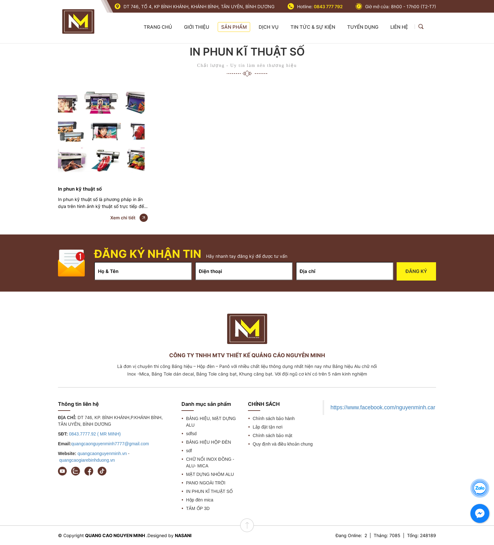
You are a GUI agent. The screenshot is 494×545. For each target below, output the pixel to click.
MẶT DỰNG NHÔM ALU (210, 474)
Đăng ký (416, 271)
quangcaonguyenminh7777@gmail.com (110, 443)
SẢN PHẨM (234, 27)
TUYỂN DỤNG (362, 27)
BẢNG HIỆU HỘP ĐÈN (208, 442)
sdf (189, 450)
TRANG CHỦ (158, 27)
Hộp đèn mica (200, 499)
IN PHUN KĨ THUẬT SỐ (209, 491)
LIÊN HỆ (399, 27)
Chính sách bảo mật (272, 435)
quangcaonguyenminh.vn (102, 453)
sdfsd (191, 433)
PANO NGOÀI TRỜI (206, 482)
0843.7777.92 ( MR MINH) (95, 433)
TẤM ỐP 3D (198, 508)
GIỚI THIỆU (196, 27)
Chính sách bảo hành (274, 418)
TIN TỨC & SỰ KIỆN (312, 27)
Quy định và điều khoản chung (283, 444)
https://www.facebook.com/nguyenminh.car (382, 407)
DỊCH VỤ (269, 27)
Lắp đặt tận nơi (268, 426)
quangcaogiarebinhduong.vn (87, 460)
